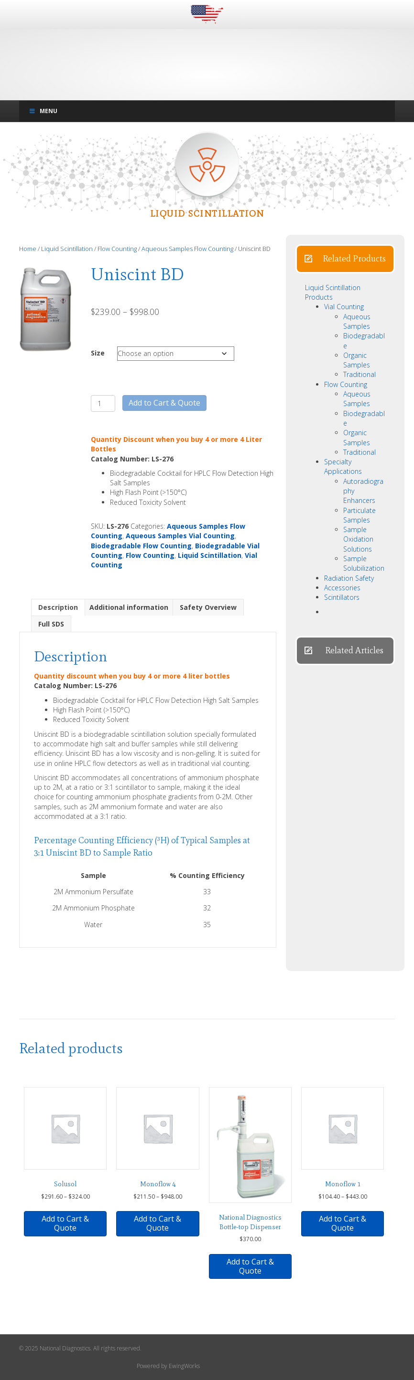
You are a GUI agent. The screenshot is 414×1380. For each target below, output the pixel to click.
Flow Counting (117, 248)
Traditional (359, 374)
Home (27, 248)
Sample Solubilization (363, 563)
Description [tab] (58, 607)
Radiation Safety (349, 578)
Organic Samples (356, 360)
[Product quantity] (103, 403)
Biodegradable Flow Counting (141, 545)
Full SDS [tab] (51, 623)
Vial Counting (344, 306)
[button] (345, 258)
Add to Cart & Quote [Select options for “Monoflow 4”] (157, 1223)
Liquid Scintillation (67, 248)
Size (98, 352)
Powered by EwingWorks (168, 1366)
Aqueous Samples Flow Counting (187, 248)
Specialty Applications (343, 466)
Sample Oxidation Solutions (358, 539)
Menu (43, 111)
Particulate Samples (359, 515)
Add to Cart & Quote (164, 402)
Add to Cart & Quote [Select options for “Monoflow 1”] (342, 1223)
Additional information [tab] (128, 607)
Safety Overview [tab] (208, 607)
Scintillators (342, 597)
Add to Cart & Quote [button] (65, 1223)
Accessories (342, 587)
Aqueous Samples (356, 321)
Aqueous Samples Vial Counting (180, 535)
